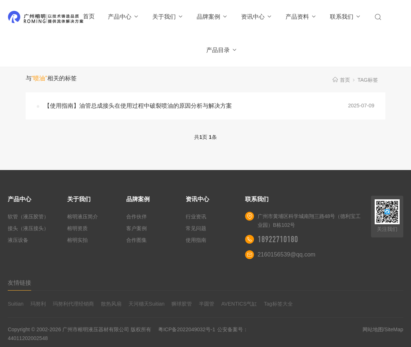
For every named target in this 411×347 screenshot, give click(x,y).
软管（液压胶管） (28, 216)
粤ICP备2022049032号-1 (186, 329)
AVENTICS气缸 (239, 304)
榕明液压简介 (82, 216)
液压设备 (18, 240)
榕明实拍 (77, 240)
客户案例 (136, 228)
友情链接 (19, 283)
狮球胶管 (181, 304)
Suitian (15, 304)
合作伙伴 (136, 216)
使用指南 (196, 240)
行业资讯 (196, 216)
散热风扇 (111, 304)
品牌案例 (212, 17)
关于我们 (167, 17)
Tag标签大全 (278, 304)
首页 (89, 16)
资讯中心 (256, 17)
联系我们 (345, 17)
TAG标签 (367, 80)
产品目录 (221, 50)
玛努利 (38, 304)
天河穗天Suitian (146, 304)
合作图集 (136, 240)
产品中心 (123, 17)
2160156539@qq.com (287, 254)
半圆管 (206, 304)
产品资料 (301, 17)
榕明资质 (77, 228)
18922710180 (278, 239)
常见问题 (196, 228)
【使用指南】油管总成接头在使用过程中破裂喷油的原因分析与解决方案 (138, 106)
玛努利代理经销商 (73, 304)
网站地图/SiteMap (383, 329)
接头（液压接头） (28, 228)
